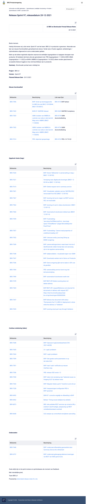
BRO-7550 (13, 377)
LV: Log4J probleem (50, 350)
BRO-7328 (13, 388)
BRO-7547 (13, 258)
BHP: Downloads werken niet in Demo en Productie (60, 258)
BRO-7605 (13, 350)
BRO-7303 (13, 116)
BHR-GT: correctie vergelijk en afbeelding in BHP (59, 395)
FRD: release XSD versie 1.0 (52, 372)
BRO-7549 (13, 244)
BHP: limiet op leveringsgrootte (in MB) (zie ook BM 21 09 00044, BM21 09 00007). (42, 104)
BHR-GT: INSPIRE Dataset (40, 111)
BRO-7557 (13, 230)
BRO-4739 (58, 116)
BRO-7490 (13, 276)
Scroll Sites (27, 500)
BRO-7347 (13, 300)
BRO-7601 (13, 191)
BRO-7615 (13, 187)
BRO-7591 (13, 365)
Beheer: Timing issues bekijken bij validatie (57, 400)
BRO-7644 (13, 173)
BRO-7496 (13, 102)
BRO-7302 (13, 127)
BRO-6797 (13, 454)
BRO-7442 (13, 384)
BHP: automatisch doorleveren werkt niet (56, 276)
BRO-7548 (13, 254)
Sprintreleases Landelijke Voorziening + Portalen (39, 8)
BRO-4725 (58, 102)
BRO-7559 (13, 219)
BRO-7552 (13, 237)
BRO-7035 (13, 309)
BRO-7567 (13, 198)
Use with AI (71, 9)
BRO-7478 (13, 281)
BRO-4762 (58, 139)
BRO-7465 (13, 288)
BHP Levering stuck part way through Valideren (58, 309)
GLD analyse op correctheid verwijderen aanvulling (59, 413)
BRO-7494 (13, 270)
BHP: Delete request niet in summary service (58, 187)
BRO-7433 (13, 111)
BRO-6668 (13, 413)
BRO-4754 (58, 127)
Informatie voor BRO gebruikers (17, 8)
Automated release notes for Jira (27, 479)
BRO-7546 (13, 263)
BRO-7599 (13, 359)
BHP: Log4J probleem (50, 354)
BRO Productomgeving (14, 2)
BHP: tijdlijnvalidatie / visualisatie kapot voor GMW (59, 254)
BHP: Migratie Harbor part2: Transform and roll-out (59, 384)
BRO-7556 (13, 372)
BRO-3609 (58, 111)
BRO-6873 (13, 404)
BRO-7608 (13, 343)
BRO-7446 (13, 447)
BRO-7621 (13, 180)
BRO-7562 (13, 205)
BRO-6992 (13, 395)
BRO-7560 (13, 212)
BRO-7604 (13, 354)
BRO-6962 (13, 400)
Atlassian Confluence (37, 500)
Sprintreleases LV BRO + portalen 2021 (19, 10)
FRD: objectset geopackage (41, 139)
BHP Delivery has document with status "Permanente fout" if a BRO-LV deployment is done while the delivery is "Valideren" (59, 302)
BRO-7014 (13, 139)
